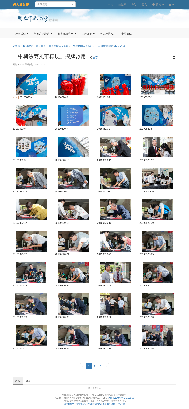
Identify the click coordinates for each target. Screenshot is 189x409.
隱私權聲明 (69, 404)
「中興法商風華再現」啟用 (110, 46)
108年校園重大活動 (81, 46)
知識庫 (16, 46)
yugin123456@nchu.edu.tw (121, 398)
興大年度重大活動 (58, 46)
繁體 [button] (158, 4)
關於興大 (41, 46)
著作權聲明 (81, 404)
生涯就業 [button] (88, 33)
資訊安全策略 (94, 404)
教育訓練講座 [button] (67, 33)
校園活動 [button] (21, 33)
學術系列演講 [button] (43, 33)
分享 (95, 57)
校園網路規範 (108, 404)
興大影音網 (21, 4)
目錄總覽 (28, 46)
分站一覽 (121, 404)
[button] (171, 4)
